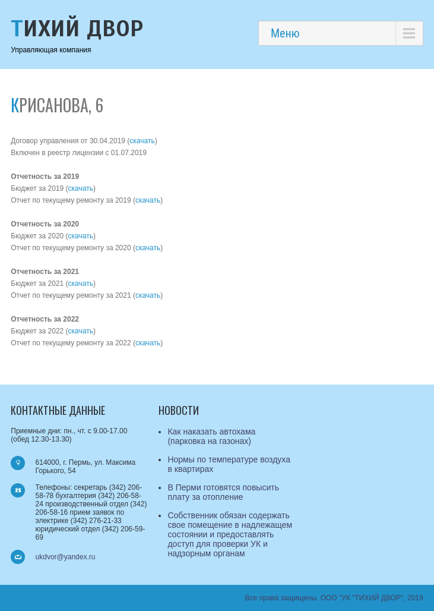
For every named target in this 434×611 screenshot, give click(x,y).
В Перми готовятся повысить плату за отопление (223, 492)
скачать (141, 141)
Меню (285, 33)
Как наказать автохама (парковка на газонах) (211, 436)
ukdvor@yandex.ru (66, 557)
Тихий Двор (77, 29)
